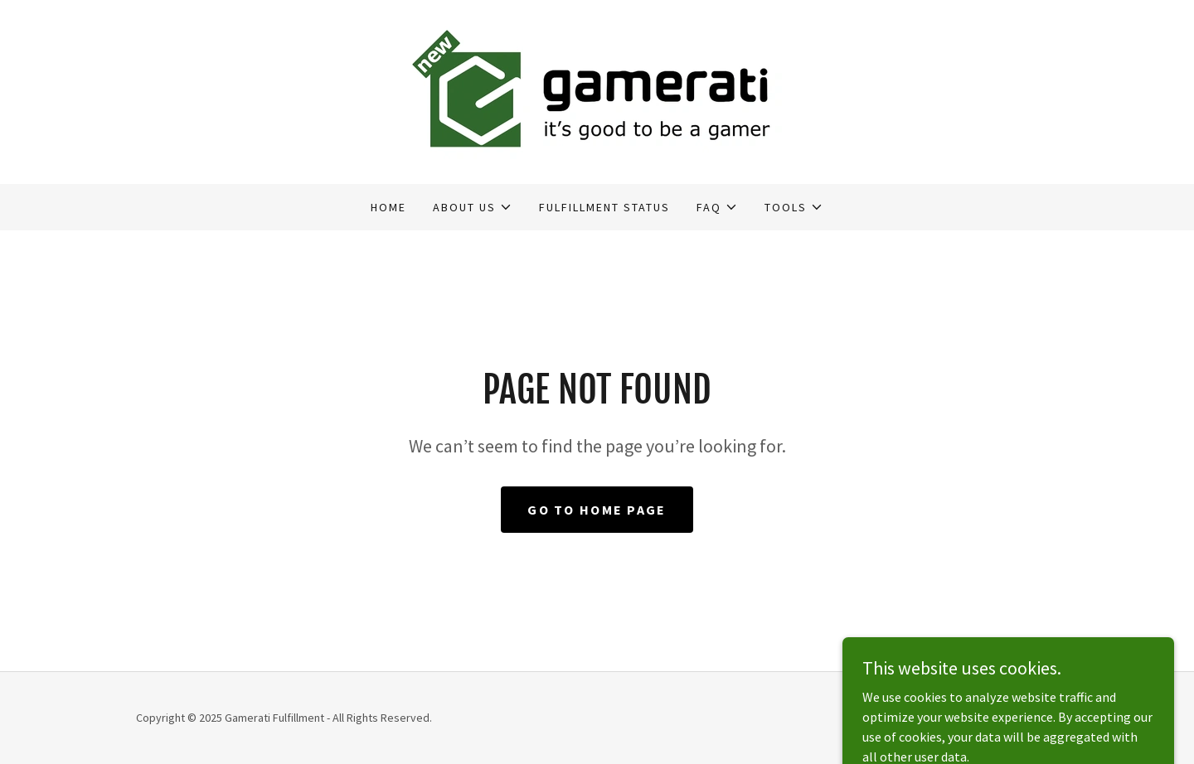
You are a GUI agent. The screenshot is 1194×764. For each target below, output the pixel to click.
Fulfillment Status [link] (604, 207)
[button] (472, 207)
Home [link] (388, 207)
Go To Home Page (596, 509)
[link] (596, 90)
